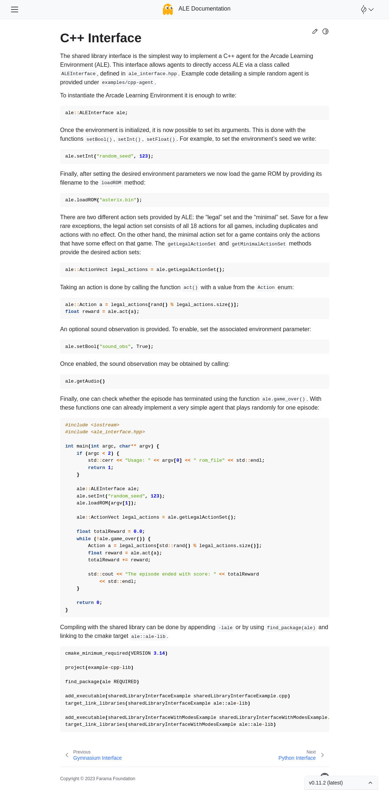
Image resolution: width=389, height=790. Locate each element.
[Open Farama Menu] (366, 9)
